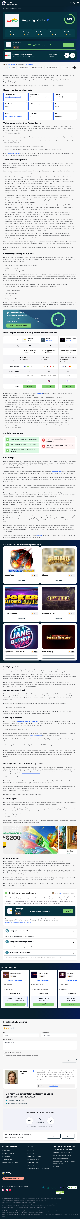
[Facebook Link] (7, 1190)
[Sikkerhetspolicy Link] (14, 1159)
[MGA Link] (62, 1188)
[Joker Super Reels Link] (21, 598)
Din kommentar (8, 1039)
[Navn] (21, 1035)
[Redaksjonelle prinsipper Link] (39, 1156)
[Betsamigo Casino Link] (12, 20)
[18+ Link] (43, 1188)
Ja (54, 1136)
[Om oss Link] (39, 1147)
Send (69, 1061)
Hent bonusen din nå (18, 325)
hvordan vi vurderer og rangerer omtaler (18, 922)
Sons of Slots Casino (36, 735)
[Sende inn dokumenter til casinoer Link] (64, 1152)
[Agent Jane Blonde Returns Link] (21, 637)
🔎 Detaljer (12, 67)
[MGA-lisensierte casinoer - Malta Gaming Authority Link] (64, 1148)
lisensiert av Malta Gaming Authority (27, 721)
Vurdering (7, 1026)
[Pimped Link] (58, 560)
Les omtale (49, 340)
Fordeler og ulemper (52, 67)
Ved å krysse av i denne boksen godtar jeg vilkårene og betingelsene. (21, 1055)
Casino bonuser (23, 67)
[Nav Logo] (9, 3)
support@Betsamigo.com (13, 116)
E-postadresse (45, 1032)
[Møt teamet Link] (39, 1150)
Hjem (4, 8)
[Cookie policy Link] (14, 1150)
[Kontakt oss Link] (39, 1153)
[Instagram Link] (10, 1190)
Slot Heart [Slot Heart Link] (70, 973)
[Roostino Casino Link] (6, 974)
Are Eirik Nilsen (29, 64)
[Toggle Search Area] (74, 3)
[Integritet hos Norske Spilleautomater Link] (39, 1168)
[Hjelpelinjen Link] (52, 1188)
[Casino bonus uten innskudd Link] (64, 1158)
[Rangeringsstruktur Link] (39, 1162)
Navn (4, 1032)
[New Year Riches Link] (58, 598)
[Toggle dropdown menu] (78, 3)
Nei (68, 1136)
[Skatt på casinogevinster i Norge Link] (64, 1155)
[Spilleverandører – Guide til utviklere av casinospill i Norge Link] (64, 1162)
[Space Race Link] (21, 560)
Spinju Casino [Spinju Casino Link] (43, 973)
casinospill (39, 535)
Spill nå (68, 45)
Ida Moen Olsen (11, 64)
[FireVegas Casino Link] (68, 352)
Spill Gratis (21, 580)
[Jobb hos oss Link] (39, 1165)
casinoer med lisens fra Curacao (31, 773)
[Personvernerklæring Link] (14, 1153)
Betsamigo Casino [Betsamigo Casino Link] (17, 44)
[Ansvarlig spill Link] (14, 1156)
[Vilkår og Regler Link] (14, 1147)
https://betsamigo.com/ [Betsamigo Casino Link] (13, 97)
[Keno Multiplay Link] (58, 637)
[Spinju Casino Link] (34, 974)
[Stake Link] (49, 352)
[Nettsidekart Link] (64, 1166)
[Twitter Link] (3, 1190)
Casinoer (9, 8)
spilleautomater (56, 471)
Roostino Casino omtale (15, 980)
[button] (78, 3)
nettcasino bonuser (14, 153)
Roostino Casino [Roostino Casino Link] (15, 973)
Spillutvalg (65, 67)
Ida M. (58, 893)
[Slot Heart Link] (62, 974)
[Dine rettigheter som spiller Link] (14, 1162)
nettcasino (40, 393)
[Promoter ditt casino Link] (39, 1159)
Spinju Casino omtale (43, 980)
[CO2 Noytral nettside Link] (72, 1188)
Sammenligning (37, 67)
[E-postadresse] (59, 1035)
